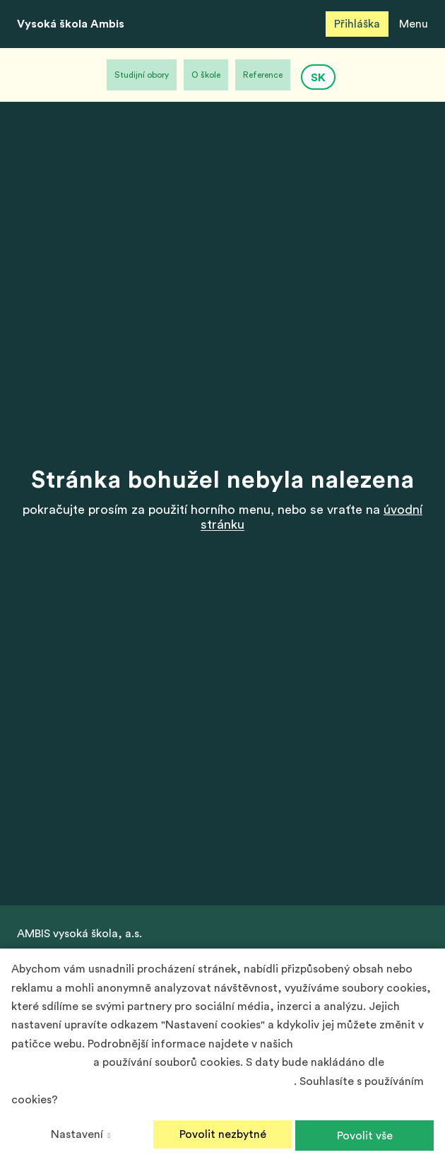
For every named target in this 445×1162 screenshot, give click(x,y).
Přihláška (357, 24)
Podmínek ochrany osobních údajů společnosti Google (152, 1081)
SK (318, 77)
